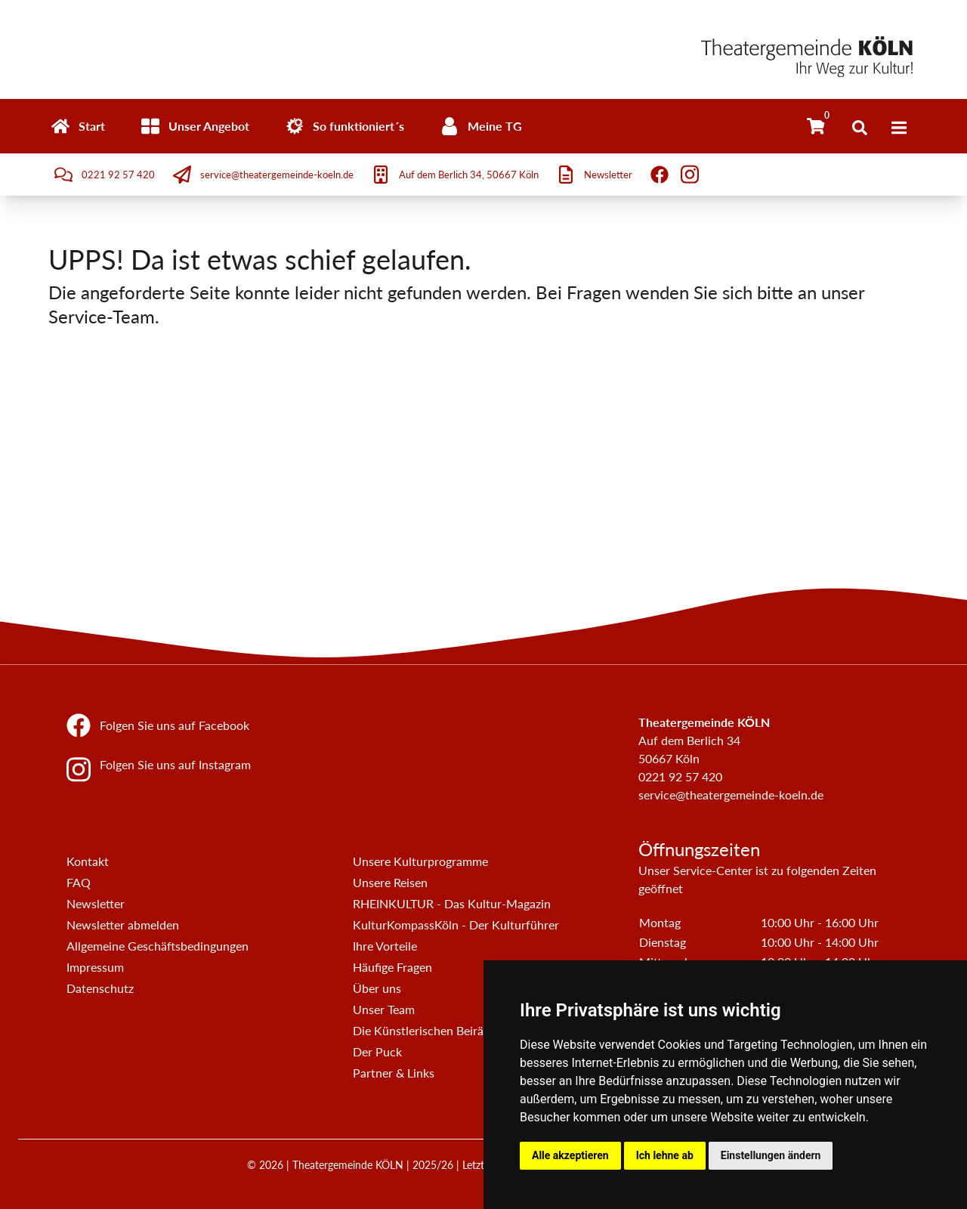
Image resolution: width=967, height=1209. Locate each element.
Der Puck (377, 1051)
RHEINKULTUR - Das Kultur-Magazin (452, 903)
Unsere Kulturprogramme (420, 861)
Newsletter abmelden (122, 924)
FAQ (78, 882)
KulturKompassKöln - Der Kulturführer (456, 924)
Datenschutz (100, 988)
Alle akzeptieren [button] (570, 1155)
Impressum (95, 967)
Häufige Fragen (392, 967)
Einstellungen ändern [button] (771, 1155)
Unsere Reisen (390, 882)
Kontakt (87, 861)
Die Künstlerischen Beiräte (423, 1030)
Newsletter (95, 903)
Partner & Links (393, 1072)
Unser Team (384, 1009)
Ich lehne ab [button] (665, 1155)
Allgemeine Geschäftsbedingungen (157, 945)
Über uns (377, 988)
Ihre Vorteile (385, 945)
